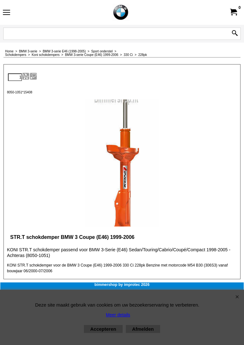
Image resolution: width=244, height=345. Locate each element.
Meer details (118, 314)
